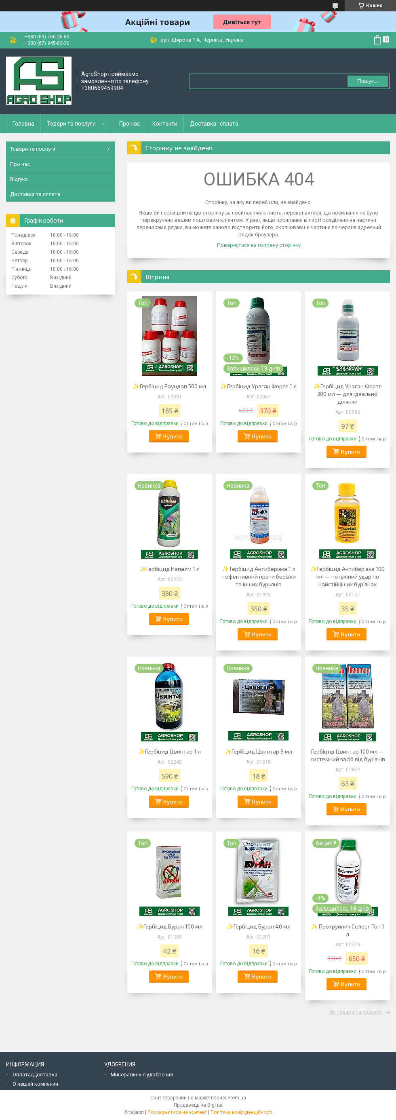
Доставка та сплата (35, 194)
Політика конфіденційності (241, 1112)
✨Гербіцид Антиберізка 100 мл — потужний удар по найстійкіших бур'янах (347, 576)
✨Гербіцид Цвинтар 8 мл (258, 751)
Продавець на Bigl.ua (198, 1105)
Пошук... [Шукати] (367, 81)
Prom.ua (236, 1098)
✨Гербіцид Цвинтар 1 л (169, 751)
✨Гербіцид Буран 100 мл (169, 926)
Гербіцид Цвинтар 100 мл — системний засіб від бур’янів (347, 755)
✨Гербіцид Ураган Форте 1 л (258, 386)
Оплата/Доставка (35, 1075)
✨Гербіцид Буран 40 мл (259, 926)
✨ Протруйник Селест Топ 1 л (347, 930)
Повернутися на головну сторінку (259, 245)
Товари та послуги (71, 123)
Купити (173, 436)
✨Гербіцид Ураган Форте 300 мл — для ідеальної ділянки (348, 394)
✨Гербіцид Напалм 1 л (169, 568)
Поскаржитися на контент (177, 1112)
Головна (23, 123)
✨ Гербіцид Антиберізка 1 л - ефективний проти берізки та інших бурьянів (258, 576)
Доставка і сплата (214, 123)
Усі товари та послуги (355, 1012)
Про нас (129, 123)
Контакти (164, 123)
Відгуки (19, 179)
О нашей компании (35, 1084)
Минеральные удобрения (142, 1075)
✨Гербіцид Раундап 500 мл (169, 386)
